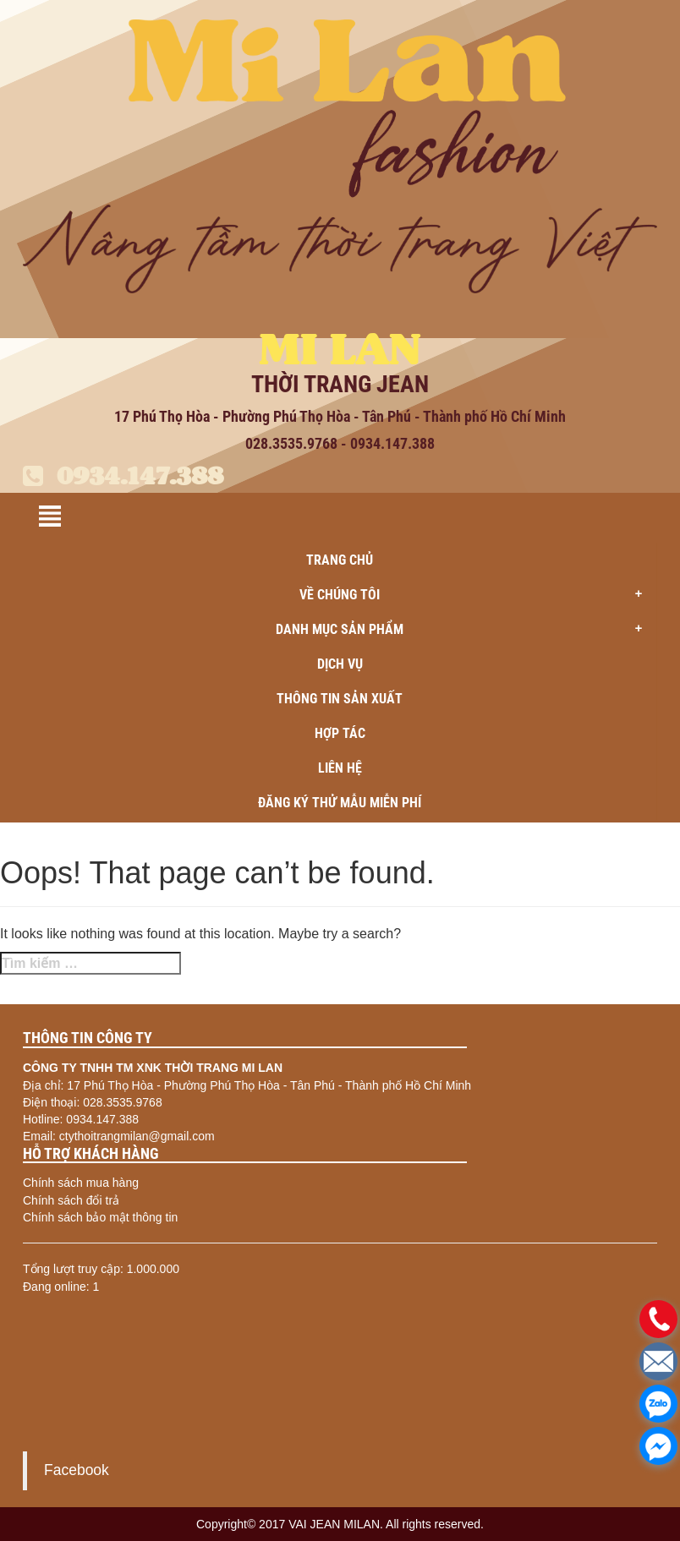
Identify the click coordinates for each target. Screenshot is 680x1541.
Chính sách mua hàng (81, 1182)
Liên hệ (340, 768)
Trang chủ (339, 560)
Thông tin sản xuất (340, 699)
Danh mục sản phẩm (464, 629)
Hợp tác (340, 733)
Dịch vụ (340, 664)
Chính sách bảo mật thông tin (100, 1217)
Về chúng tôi (476, 595)
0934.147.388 (123, 475)
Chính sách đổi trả (71, 1200)
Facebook (76, 1470)
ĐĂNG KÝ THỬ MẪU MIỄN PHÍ (339, 803)
